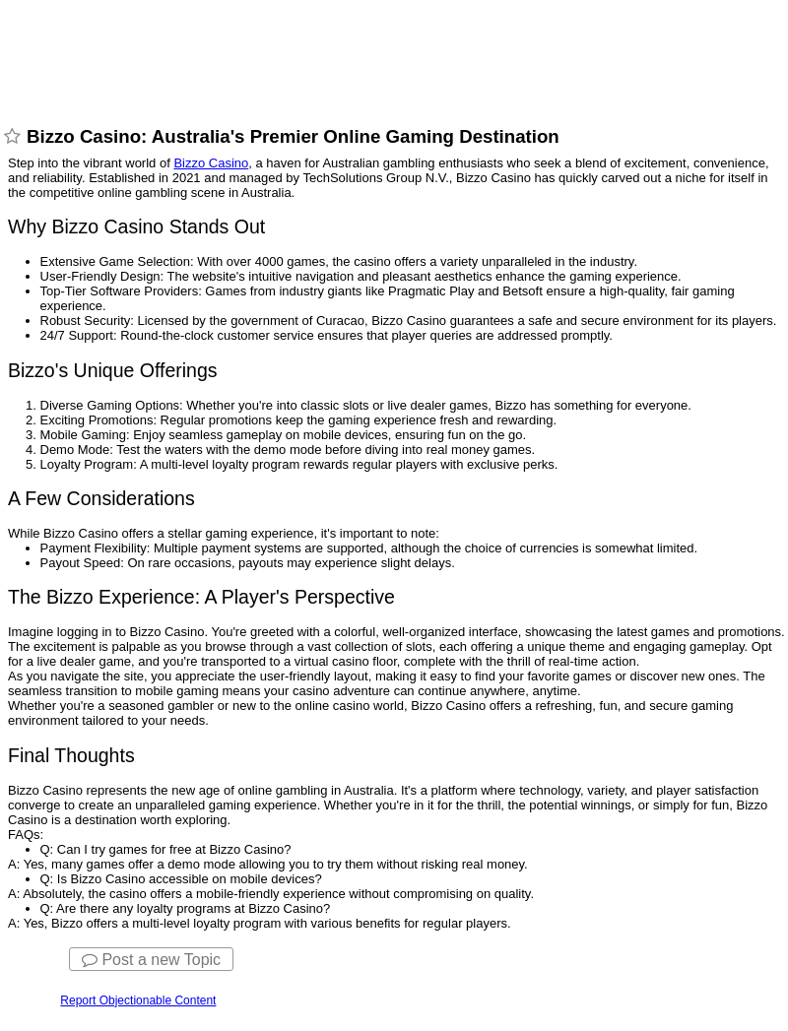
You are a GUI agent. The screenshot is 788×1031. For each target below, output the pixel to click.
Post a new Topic (151, 959)
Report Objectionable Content (138, 1000)
